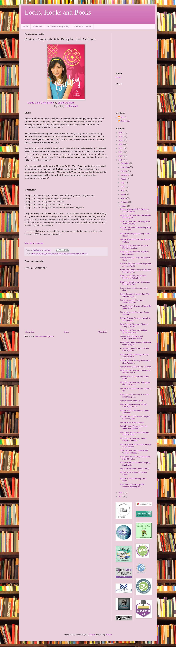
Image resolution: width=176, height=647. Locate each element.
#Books (49, 254)
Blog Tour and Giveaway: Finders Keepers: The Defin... (133, 439)
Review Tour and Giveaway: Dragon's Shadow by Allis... (135, 417)
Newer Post (29, 332)
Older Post (102, 332)
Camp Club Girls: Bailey (41, 102)
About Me (37, 26)
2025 (121, 137)
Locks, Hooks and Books (58, 12)
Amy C (123, 117)
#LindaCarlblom (75, 254)
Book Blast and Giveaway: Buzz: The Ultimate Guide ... (134, 295)
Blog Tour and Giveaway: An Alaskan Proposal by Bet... (135, 283)
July (122, 183)
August (124, 179)
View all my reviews (34, 243)
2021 (121, 152)
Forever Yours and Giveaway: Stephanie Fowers (131, 301)
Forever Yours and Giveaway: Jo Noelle (135, 367)
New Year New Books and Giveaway (134, 469)
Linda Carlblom (66, 102)
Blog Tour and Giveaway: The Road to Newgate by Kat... (135, 371)
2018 (121, 493)
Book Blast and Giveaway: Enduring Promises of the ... (134, 433)
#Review (85, 254)
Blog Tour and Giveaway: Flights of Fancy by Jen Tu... (134, 325)
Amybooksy (125, 121)
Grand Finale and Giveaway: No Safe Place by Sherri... (134, 350)
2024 (121, 140)
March (123, 198)
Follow (118, 77)
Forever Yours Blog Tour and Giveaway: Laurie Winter (131, 337)
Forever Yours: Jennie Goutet (131, 401)
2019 (121, 160)
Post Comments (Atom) (44, 336)
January (124, 206)
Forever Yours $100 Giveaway (132, 422)
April (123, 194)
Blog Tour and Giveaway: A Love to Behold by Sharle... (134, 247)
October (124, 171)
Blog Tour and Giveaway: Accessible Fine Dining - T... (134, 396)
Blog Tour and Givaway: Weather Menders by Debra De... (133, 277)
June (123, 187)
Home (25, 26)
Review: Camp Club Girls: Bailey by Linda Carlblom (134, 210)
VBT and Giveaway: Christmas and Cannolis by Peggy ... (134, 451)
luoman (92, 635)
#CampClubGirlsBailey (60, 254)
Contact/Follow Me (82, 26)
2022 (121, 148)
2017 (121, 496)
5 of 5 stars (72, 106)
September (125, 175)
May (123, 190)
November (125, 167)
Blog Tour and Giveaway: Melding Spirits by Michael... (133, 331)
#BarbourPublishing (38, 254)
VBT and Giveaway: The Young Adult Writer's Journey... (135, 222)
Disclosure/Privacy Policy (57, 26)
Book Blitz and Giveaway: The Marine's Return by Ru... (132, 486)
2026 (121, 133)
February (124, 202)
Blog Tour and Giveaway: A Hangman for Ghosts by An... (135, 383)
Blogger (109, 635)
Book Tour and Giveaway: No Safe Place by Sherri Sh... (133, 405)
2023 (121, 144)
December (125, 163)
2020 (121, 156)
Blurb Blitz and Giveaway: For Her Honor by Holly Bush (134, 427)
